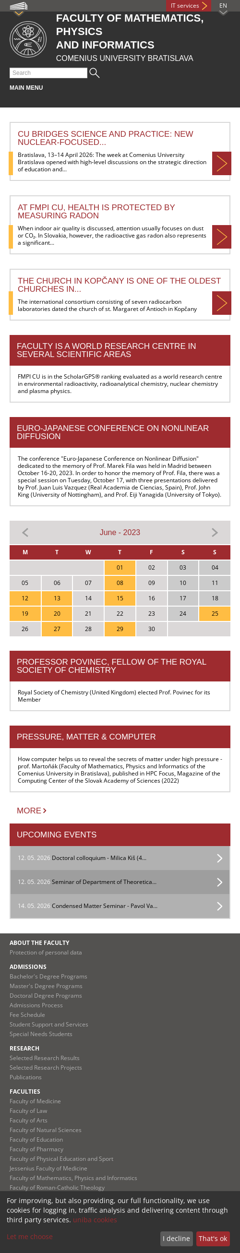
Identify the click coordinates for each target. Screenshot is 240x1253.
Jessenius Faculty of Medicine (48, 1168)
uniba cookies (95, 1219)
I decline (176, 1238)
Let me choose (30, 1236)
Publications (26, 1077)
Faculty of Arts (29, 1120)
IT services (185, 5)
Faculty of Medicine (35, 1101)
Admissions (28, 967)
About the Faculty (39, 943)
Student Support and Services (49, 1024)
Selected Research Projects (46, 1067)
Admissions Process (36, 1005)
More (29, 810)
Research (24, 1048)
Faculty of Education (36, 1139)
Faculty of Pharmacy (36, 1149)
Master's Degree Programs (46, 986)
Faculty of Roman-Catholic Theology (57, 1187)
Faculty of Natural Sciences (46, 1130)
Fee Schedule (27, 1015)
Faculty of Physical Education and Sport (61, 1159)
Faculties (25, 1091)
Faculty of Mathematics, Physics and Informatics (73, 1178)
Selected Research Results (45, 1058)
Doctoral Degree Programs (46, 995)
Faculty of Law (28, 1111)
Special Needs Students (41, 1034)
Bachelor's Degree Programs (48, 976)
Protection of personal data (46, 952)
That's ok (213, 1238)
